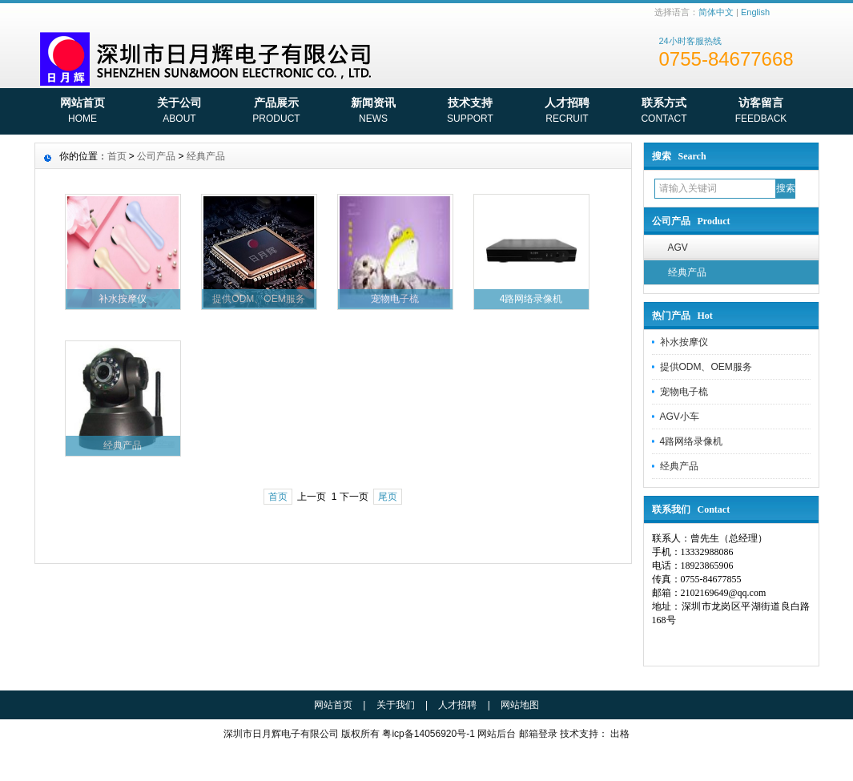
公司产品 (156, 156)
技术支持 (470, 112)
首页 (117, 156)
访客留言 (761, 112)
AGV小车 (679, 416)
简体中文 (716, 12)
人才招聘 (567, 112)
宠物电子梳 (684, 391)
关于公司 (179, 112)
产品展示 (276, 112)
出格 (620, 733)
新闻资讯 (373, 112)
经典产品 (687, 272)
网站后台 (496, 733)
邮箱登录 (538, 733)
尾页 (387, 496)
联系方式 (664, 112)
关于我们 (395, 705)
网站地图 (520, 705)
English (755, 12)
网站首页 (82, 112)
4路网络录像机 (691, 441)
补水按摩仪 (684, 342)
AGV (678, 247)
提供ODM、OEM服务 (706, 366)
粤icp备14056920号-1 (428, 733)
